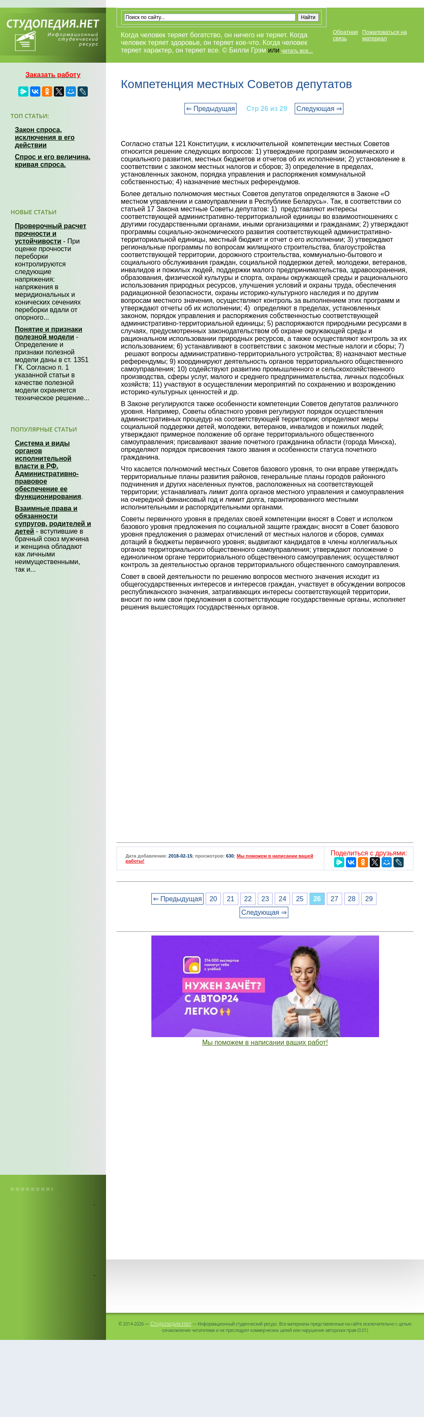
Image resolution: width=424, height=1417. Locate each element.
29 (369, 898)
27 (334, 898)
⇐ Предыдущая (210, 108)
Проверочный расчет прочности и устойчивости (50, 233)
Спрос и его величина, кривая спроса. (52, 160)
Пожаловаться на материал (384, 35)
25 (300, 898)
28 (352, 898)
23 (265, 898)
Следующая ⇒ (319, 108)
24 (282, 898)
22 (248, 898)
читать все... (297, 50)
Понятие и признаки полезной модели (48, 333)
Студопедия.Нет (170, 1323)
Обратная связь (345, 35)
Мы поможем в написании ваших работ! (265, 1042)
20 (213, 898)
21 (230, 898)
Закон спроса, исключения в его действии (45, 137)
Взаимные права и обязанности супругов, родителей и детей (53, 520)
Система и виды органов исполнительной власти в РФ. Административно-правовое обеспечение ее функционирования (48, 470)
